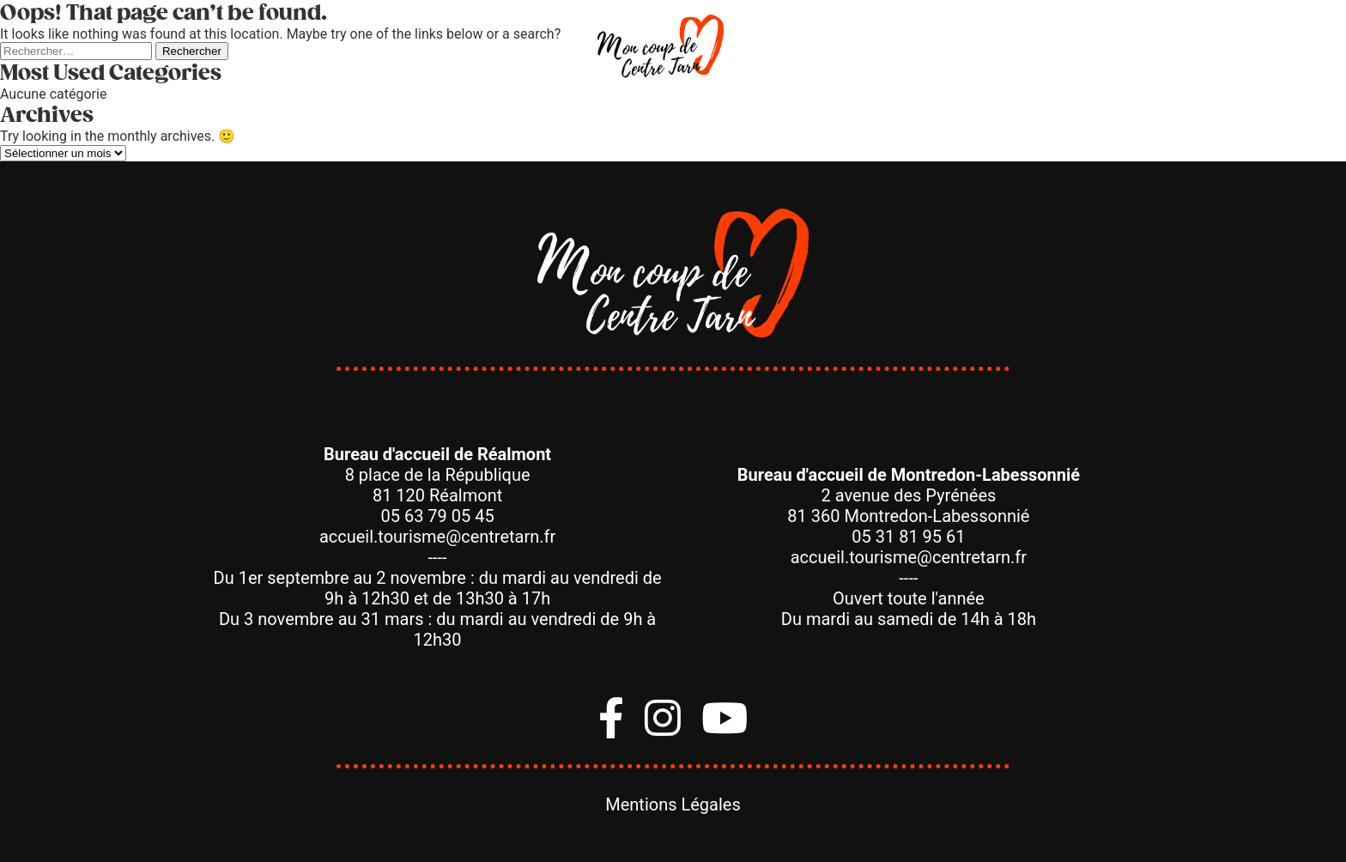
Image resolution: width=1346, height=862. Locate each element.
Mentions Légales (673, 804)
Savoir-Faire (912, 51)
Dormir (793, 51)
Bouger (319, 51)
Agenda (1026, 51)
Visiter (419, 51)
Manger (520, 51)
